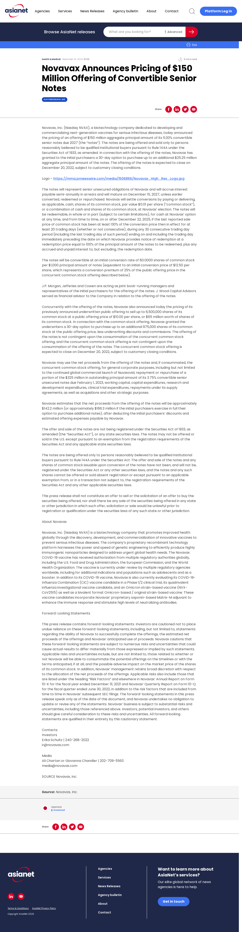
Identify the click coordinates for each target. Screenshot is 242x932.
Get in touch (173, 901)
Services (76, 11)
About (162, 11)
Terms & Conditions (18, 908)
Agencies (53, 11)
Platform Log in (218, 11)
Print (192, 45)
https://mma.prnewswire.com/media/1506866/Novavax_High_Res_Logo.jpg (118, 178)
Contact (182, 11)
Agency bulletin (136, 11)
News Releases (103, 11)
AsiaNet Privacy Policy (44, 908)
